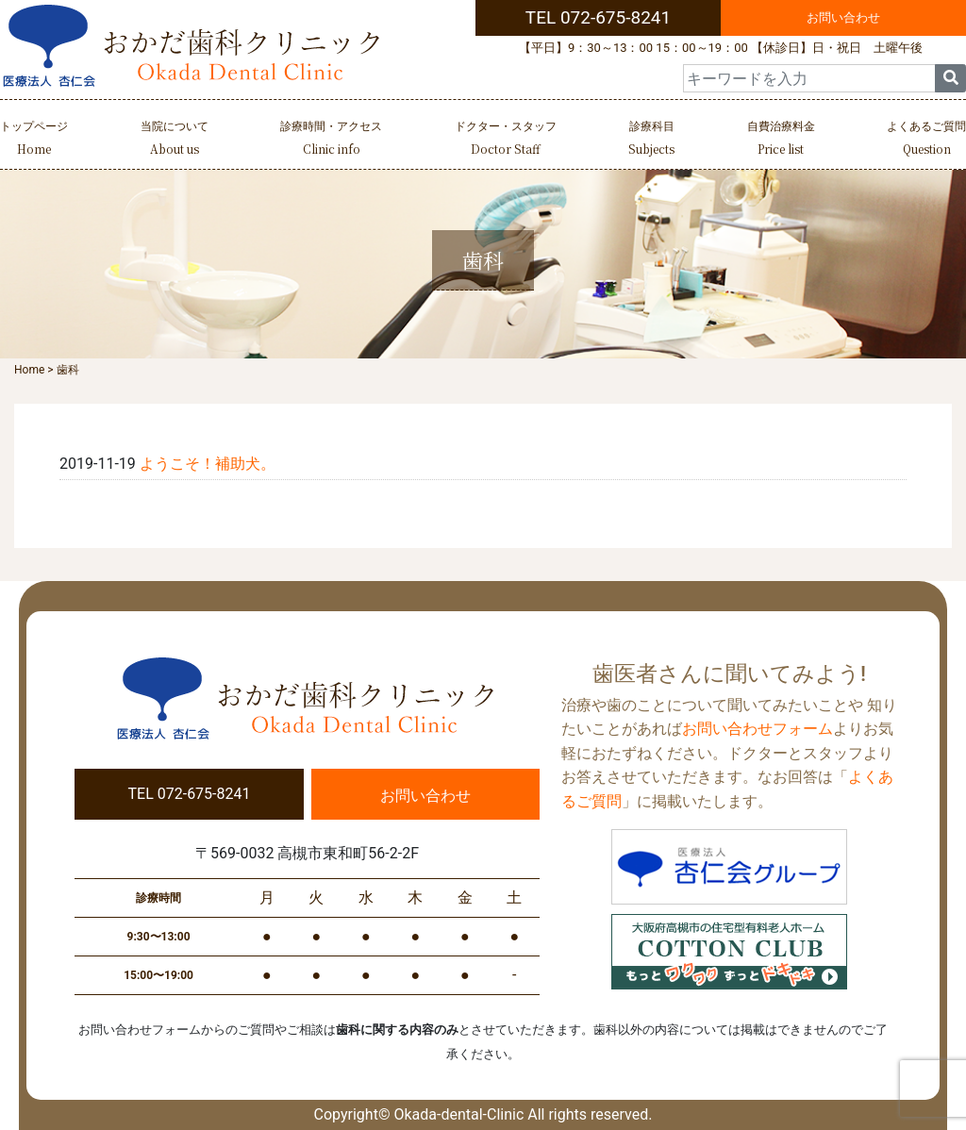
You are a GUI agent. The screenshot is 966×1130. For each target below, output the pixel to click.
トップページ (34, 140)
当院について (174, 140)
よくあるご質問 (926, 140)
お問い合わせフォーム (757, 729)
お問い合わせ (843, 17)
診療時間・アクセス (331, 140)
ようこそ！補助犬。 (207, 464)
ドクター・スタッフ (506, 140)
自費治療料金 (781, 140)
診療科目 (651, 140)
